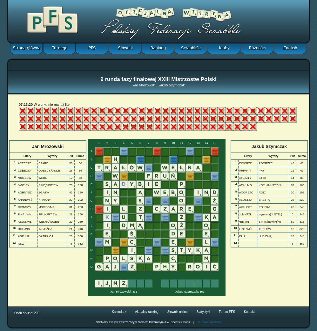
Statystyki (203, 312)
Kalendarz (119, 312)
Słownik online (177, 312)
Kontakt (249, 312)
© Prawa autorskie (209, 322)
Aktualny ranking (146, 312)
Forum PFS (227, 312)
